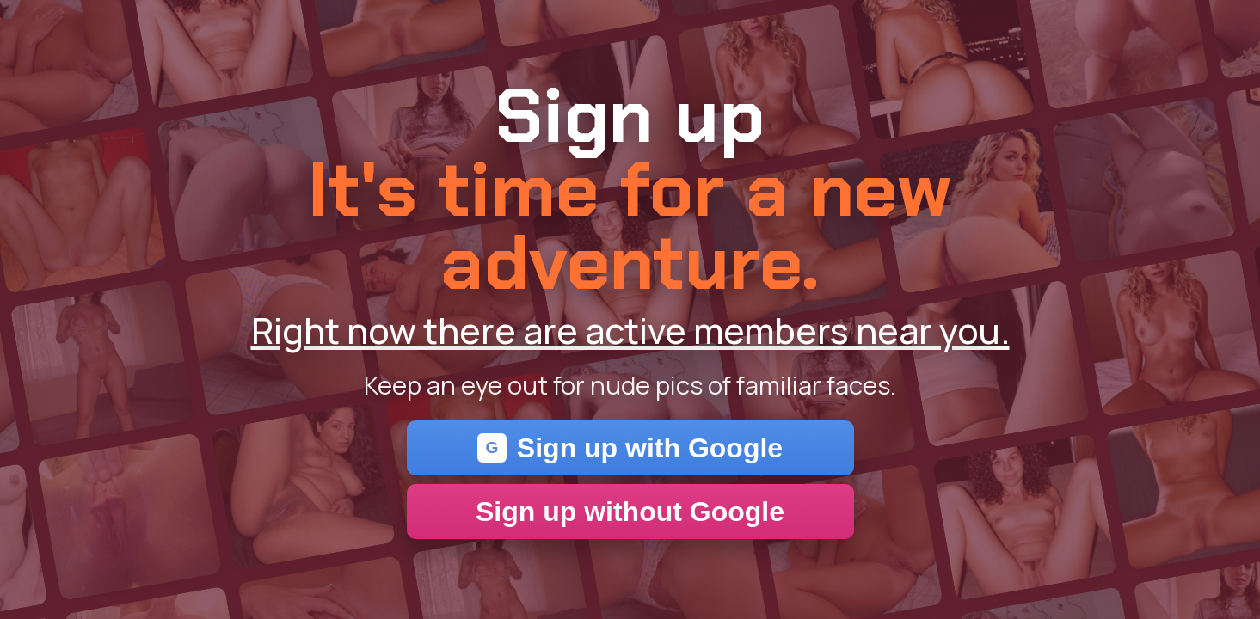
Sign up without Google (630, 511)
